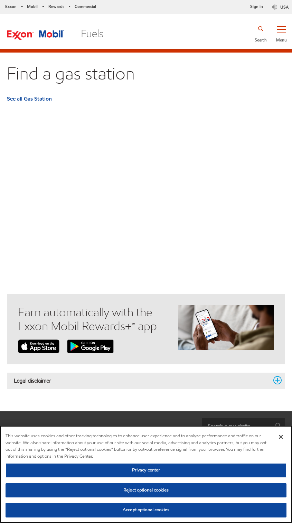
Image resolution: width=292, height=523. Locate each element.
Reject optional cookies (146, 490)
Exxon (11, 6)
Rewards (56, 6)
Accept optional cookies (146, 510)
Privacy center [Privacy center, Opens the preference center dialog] (146, 470)
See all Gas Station (29, 98)
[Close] (281, 437)
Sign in (256, 6)
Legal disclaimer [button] (142, 380)
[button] (281, 33)
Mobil (32, 6)
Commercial (85, 6)
